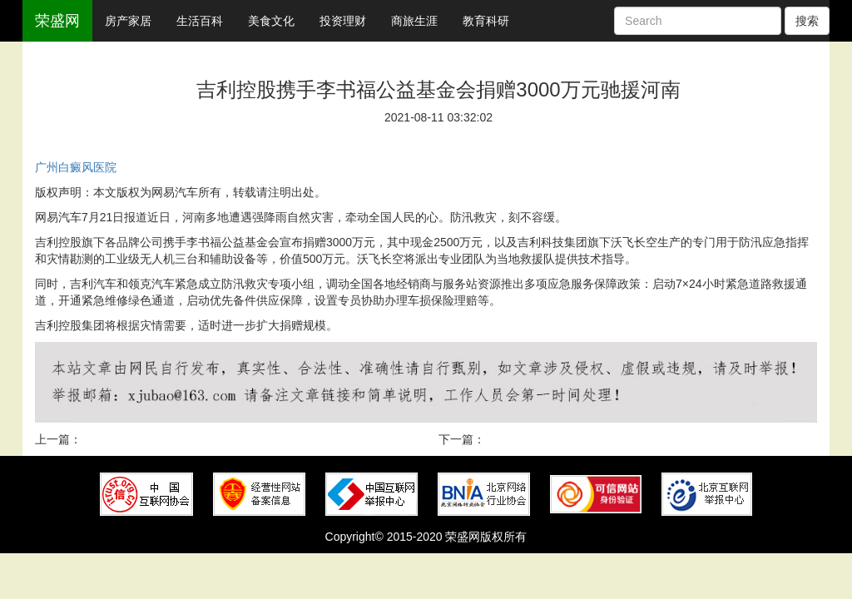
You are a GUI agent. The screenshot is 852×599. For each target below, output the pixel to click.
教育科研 (486, 20)
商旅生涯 (414, 20)
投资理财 (343, 20)
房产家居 (128, 20)
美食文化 (271, 20)
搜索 (807, 20)
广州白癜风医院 (75, 167)
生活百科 (199, 20)
